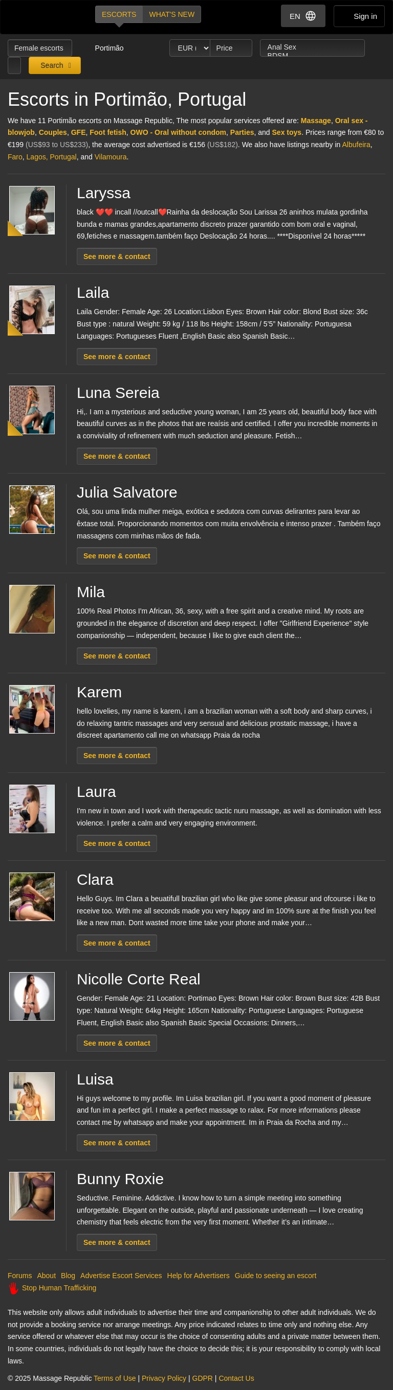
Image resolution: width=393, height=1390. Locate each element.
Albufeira (356, 144)
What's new (171, 14)
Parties (242, 132)
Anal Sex (313, 47)
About (46, 1275)
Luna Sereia (118, 392)
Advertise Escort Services (121, 1275)
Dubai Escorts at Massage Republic (43, 17)
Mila (91, 591)
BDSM (313, 56)
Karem (99, 692)
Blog (68, 1275)
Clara (95, 879)
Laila (93, 292)
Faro (15, 157)
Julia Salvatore (127, 492)
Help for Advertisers (198, 1275)
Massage (316, 120)
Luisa (95, 1079)
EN (303, 16)
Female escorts (40, 48)
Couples (53, 132)
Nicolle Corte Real (139, 979)
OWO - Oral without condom (178, 132)
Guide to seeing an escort (276, 1275)
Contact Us (236, 1378)
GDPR (202, 1378)
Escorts (119, 14)
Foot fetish (108, 132)
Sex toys (287, 132)
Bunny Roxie (120, 1178)
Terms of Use (115, 1378)
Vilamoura (111, 157)
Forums (20, 1275)
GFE (78, 132)
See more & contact (116, 256)
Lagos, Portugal (52, 157)
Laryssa (103, 192)
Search (50, 65)
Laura (96, 791)
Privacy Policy (164, 1378)
